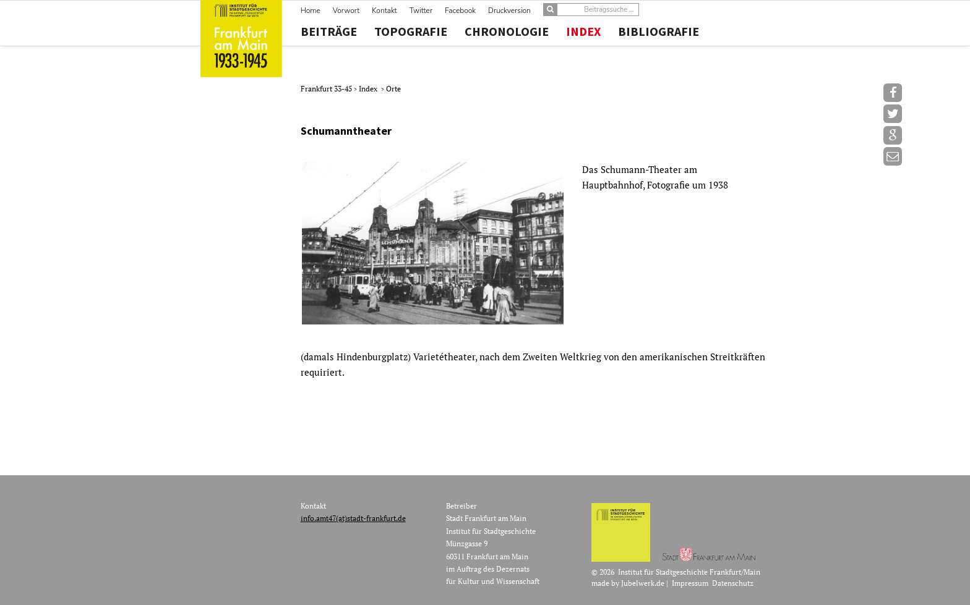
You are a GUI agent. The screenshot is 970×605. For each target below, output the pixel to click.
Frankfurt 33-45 (327, 88)
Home (310, 10)
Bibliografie (658, 31)
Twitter (421, 10)
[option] (533, 243)
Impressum (690, 583)
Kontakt (384, 10)
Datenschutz (732, 583)
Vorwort (346, 10)
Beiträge (329, 31)
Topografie (410, 31)
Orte (393, 88)
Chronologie (507, 31)
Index (583, 31)
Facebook (460, 10)
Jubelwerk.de (642, 583)
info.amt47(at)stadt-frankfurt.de (353, 518)
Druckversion (509, 10)
